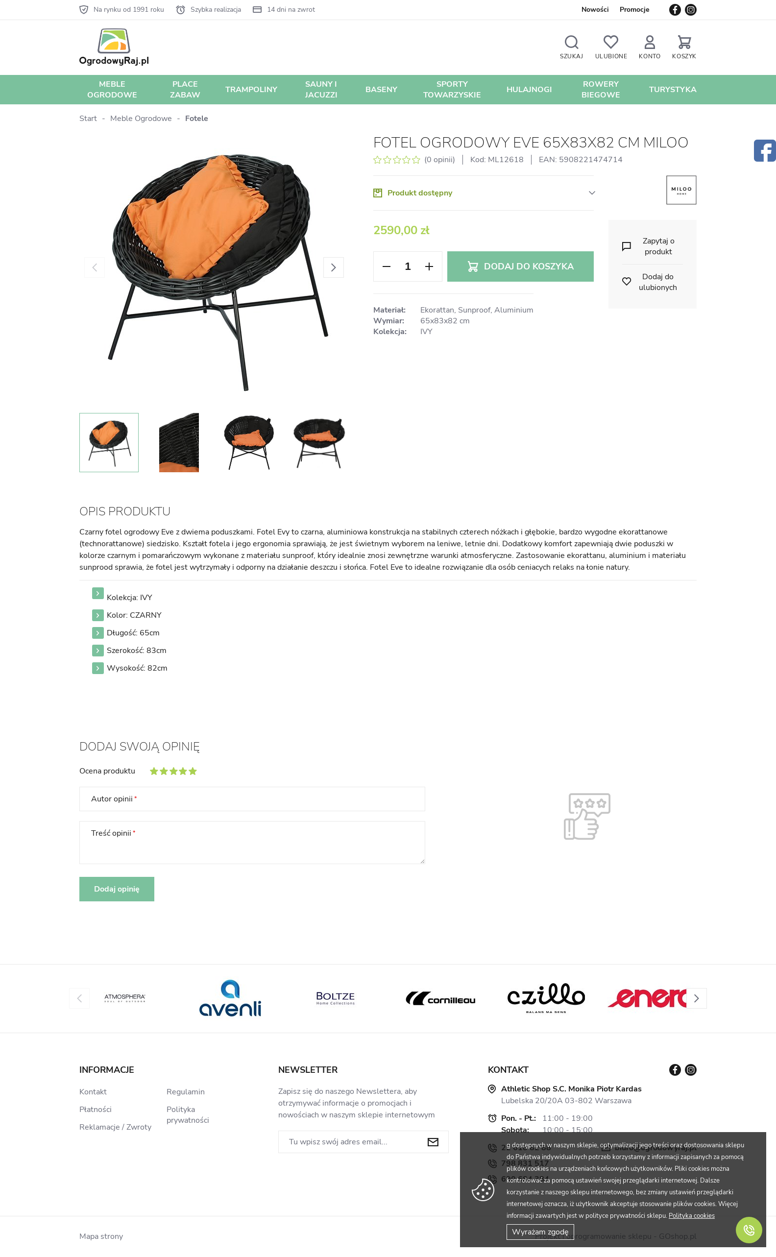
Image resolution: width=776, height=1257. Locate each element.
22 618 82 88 (526, 1147)
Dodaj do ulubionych (658, 282)
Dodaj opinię (117, 889)
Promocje (635, 9)
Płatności (95, 1109)
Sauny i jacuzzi (321, 89)
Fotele (196, 118)
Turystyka (673, 89)
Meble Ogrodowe (112, 89)
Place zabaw (185, 89)
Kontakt (93, 1092)
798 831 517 (525, 1163)
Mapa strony (101, 1236)
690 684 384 (525, 1179)
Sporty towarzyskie (452, 89)
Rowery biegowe (601, 89)
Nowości (595, 9)
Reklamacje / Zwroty (115, 1127)
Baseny (381, 89)
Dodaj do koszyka (529, 266)
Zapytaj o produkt (659, 246)
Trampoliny (251, 89)
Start (88, 118)
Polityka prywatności (188, 1115)
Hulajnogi (529, 89)
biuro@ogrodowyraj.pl (656, 1147)
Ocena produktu (107, 771)
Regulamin (186, 1092)
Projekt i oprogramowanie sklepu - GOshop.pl (616, 1236)
